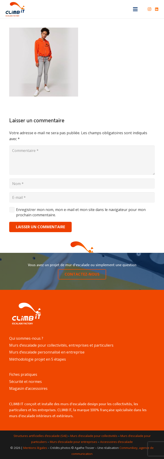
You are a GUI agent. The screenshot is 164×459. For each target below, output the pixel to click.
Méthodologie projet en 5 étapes (37, 359)
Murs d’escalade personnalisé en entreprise (47, 352)
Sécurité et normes (25, 381)
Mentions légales (35, 448)
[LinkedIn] (156, 9)
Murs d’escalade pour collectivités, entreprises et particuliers (61, 345)
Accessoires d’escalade (116, 442)
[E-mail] (82, 197)
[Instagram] (149, 9)
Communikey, (128, 448)
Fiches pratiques (23, 374)
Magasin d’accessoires (28, 388)
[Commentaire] (82, 160)
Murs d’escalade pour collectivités (93, 436)
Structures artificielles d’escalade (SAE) (40, 436)
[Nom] (82, 184)
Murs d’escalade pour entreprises (73, 442)
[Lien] (15, 9)
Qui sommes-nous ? (26, 338)
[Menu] (135, 9)
